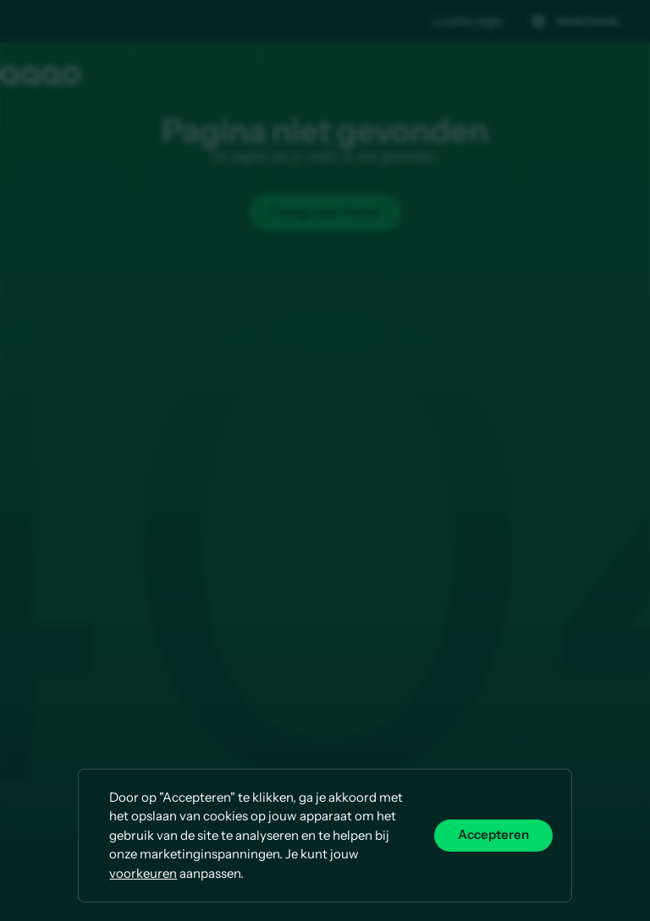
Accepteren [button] (493, 835)
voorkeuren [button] (143, 873)
